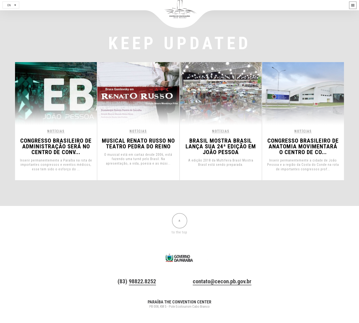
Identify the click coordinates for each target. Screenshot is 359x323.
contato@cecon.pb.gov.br (222, 281)
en (9, 5)
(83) (137, 281)
